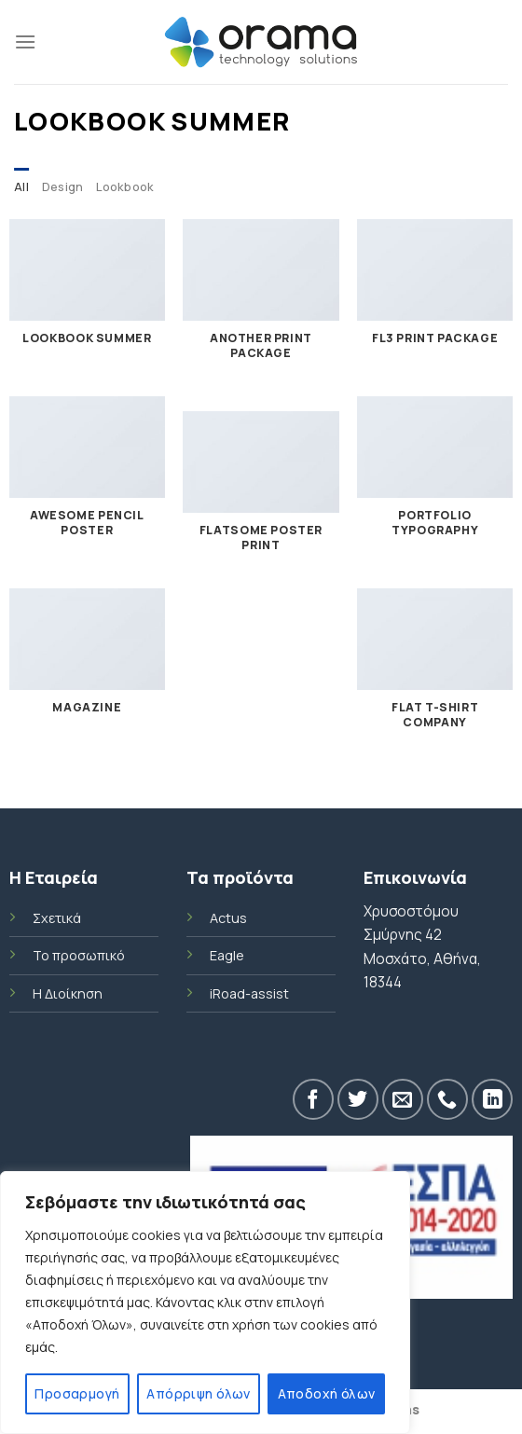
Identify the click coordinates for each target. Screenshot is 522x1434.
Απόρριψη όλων (198, 1393)
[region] (205, 1302)
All (21, 186)
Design (63, 186)
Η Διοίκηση (68, 993)
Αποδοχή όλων (327, 1393)
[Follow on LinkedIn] (492, 1099)
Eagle (227, 955)
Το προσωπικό (79, 955)
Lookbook (125, 186)
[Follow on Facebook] (313, 1099)
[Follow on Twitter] (357, 1099)
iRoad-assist (249, 993)
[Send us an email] (402, 1099)
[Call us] (447, 1099)
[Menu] (25, 41)
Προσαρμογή (76, 1393)
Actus (228, 918)
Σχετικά (57, 918)
